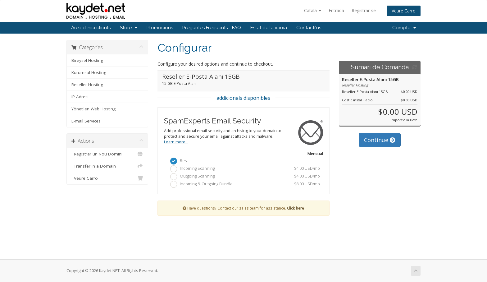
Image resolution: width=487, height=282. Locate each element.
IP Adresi (80, 96)
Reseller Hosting (87, 84)
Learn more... (176, 142)
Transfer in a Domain (107, 166)
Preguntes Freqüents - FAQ (211, 27)
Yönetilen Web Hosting (93, 109)
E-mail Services (86, 121)
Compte (404, 27)
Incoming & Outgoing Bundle (245, 184)
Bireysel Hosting (87, 60)
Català (312, 10)
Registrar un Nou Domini (107, 154)
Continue (379, 140)
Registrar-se (364, 10)
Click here (295, 208)
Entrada (336, 10)
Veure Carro (404, 11)
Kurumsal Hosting (88, 72)
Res (245, 161)
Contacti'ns (308, 27)
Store (128, 27)
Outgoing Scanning (245, 176)
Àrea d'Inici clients (91, 27)
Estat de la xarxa (268, 27)
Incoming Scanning (245, 168)
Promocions (160, 27)
